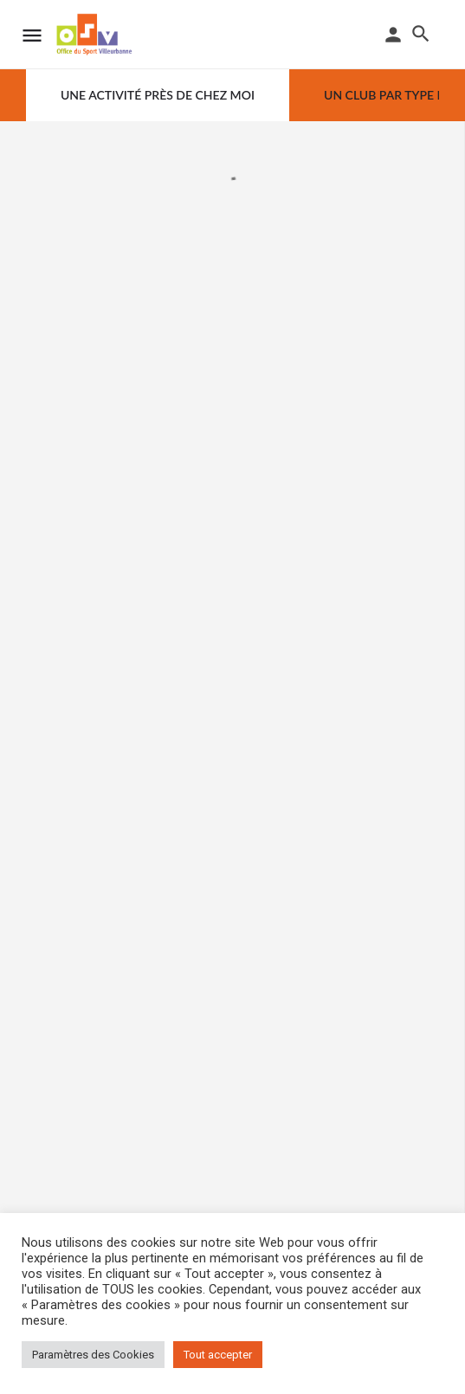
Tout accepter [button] (218, 1354)
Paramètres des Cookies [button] (93, 1354)
